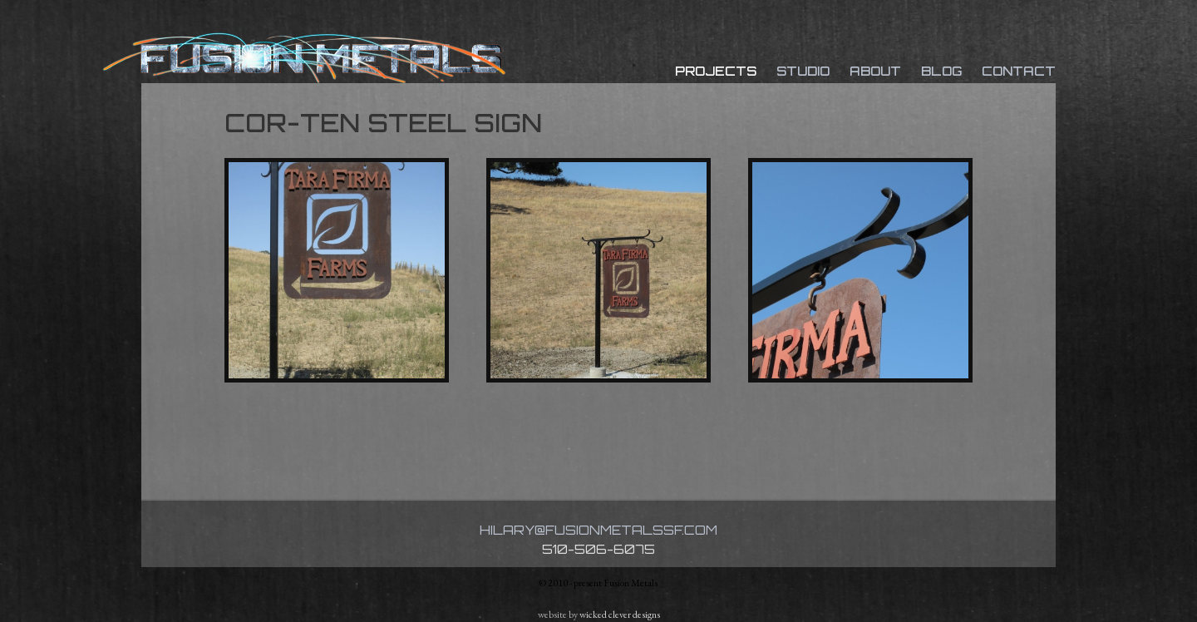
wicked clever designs (619, 614)
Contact (1019, 71)
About (875, 71)
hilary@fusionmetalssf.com (598, 530)
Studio (803, 71)
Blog (941, 71)
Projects (715, 71)
